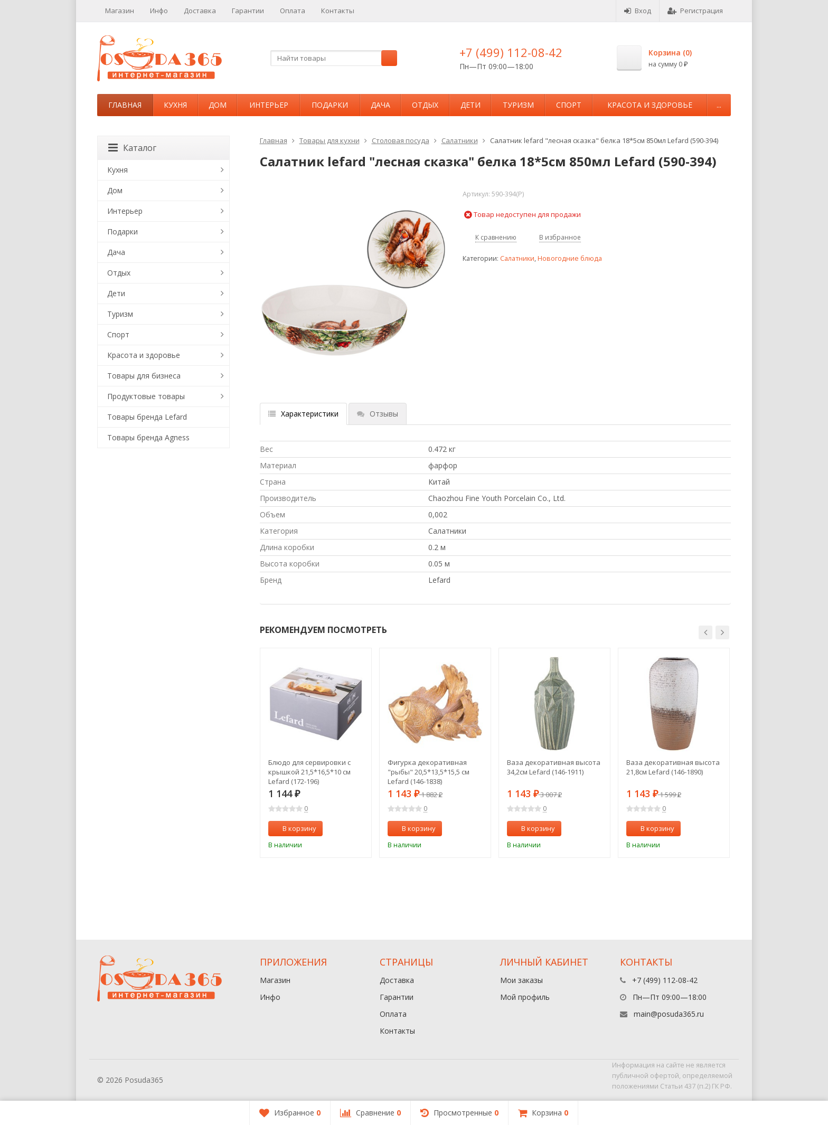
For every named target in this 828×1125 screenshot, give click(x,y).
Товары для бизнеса (144, 376)
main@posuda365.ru (669, 1014)
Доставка (200, 10)
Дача (380, 105)
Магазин (119, 10)
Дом (218, 105)
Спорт (568, 105)
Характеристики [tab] (303, 414)
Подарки (330, 105)
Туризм (518, 105)
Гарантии (248, 10)
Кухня (175, 105)
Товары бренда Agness (148, 437)
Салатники (459, 140)
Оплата (292, 10)
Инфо (159, 10)
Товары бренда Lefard (147, 417)
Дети (470, 105)
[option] (315, 753)
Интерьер (268, 105)
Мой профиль (525, 997)
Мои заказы (521, 980)
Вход (637, 10)
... (719, 105)
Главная (125, 105)
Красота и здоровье (649, 105)
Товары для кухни (329, 140)
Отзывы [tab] (377, 414)
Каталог (132, 148)
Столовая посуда (400, 140)
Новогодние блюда (570, 258)
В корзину (293, 828)
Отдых (425, 105)
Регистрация (695, 10)
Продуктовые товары (146, 396)
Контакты (337, 10)
